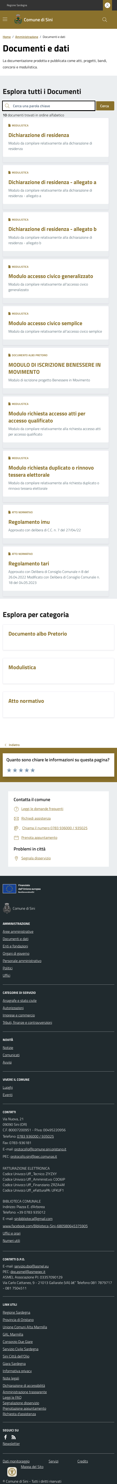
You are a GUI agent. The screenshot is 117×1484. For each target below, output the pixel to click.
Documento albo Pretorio (27, 355)
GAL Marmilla (13, 1334)
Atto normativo (20, 512)
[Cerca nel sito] (103, 19)
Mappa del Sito (32, 1466)
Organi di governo (16, 953)
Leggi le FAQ (12, 1397)
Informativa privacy (17, 1371)
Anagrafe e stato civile (20, 1000)
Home (7, 36)
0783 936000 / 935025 (35, 1136)
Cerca (104, 106)
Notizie (8, 1047)
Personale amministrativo (22, 960)
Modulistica (18, 125)
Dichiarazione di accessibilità (24, 1385)
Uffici (6, 975)
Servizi (53, 1461)
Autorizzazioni (13, 1008)
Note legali (11, 1378)
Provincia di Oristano (18, 1319)
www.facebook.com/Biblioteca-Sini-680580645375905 (45, 1226)
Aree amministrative (18, 931)
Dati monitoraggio (16, 1461)
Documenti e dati (15, 938)
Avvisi (7, 1062)
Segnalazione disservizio (21, 1403)
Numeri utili (11, 1240)
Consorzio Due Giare (18, 1341)
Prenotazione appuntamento (24, 1408)
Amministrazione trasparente (25, 1392)
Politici (7, 968)
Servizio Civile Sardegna (20, 1349)
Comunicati (11, 1055)
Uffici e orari (11, 1233)
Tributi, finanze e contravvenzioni (27, 1022)
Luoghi (8, 1087)
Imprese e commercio (19, 1015)
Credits (82, 1461)
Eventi (7, 1094)
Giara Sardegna (14, 1363)
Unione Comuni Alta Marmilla (25, 1327)
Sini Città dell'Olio (16, 1356)
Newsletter (11, 1443)
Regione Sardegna (17, 5)
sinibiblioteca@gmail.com (33, 1218)
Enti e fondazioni (15, 946)
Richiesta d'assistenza (19, 1414)
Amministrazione (26, 36)
